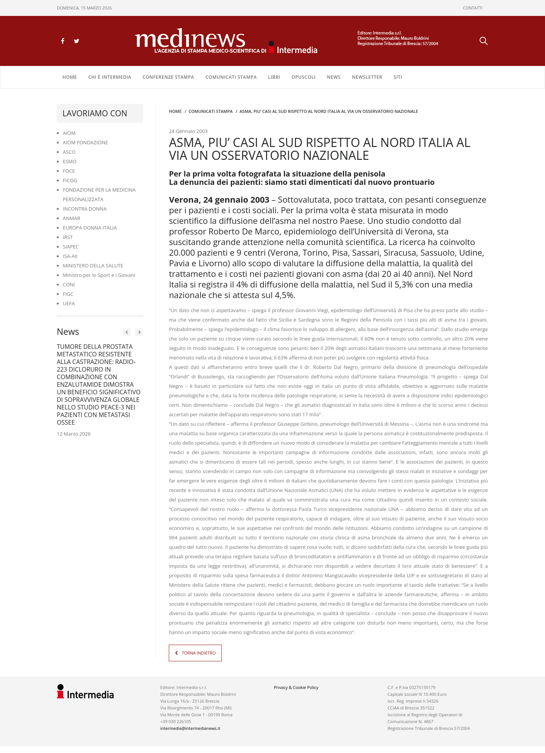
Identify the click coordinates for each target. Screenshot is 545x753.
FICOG (70, 179)
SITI (398, 76)
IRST (68, 236)
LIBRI (274, 76)
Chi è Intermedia (109, 76)
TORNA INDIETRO (198, 652)
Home (69, 76)
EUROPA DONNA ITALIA (90, 226)
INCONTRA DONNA (85, 208)
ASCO (69, 151)
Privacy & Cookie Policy (296, 686)
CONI (69, 283)
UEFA (69, 302)
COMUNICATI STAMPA (231, 76)
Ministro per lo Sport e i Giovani (99, 274)
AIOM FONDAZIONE (85, 141)
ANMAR (71, 217)
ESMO (69, 160)
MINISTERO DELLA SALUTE (93, 264)
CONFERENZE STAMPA (168, 76)
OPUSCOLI (303, 76)
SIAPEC (71, 245)
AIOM (69, 132)
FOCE (69, 170)
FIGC (68, 293)
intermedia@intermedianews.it (190, 727)
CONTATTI (473, 8)
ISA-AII (70, 255)
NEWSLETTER (367, 76)
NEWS (334, 76)
